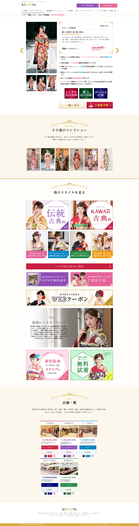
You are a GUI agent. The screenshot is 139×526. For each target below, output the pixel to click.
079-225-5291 (69, 477)
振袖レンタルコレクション (33, 10)
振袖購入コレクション (55, 10)
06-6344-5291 (69, 440)
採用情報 (98, 524)
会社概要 (105, 524)
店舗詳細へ (48, 452)
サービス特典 (102, 10)
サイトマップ (113, 524)
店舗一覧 (112, 10)
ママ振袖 (69, 10)
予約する (48, 447)
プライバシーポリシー (88, 524)
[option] (41, 47)
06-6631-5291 (88, 440)
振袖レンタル (32, 15)
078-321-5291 (50, 440)
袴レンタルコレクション (85, 10)
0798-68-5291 (50, 477)
